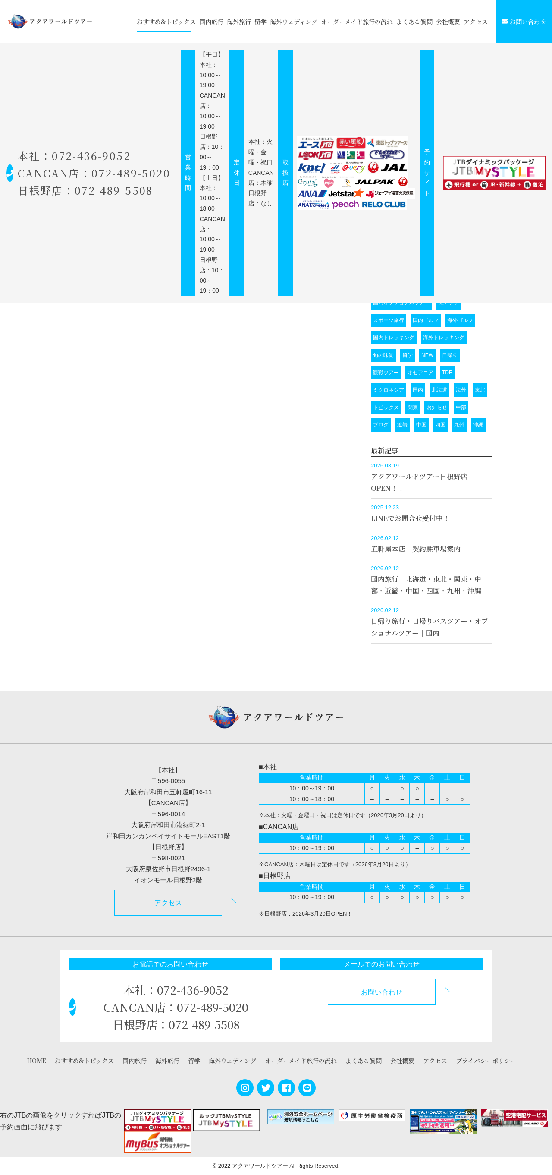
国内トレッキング (393, 338)
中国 (421, 425)
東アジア (449, 303)
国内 (418, 390)
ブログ (381, 425)
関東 (413, 407)
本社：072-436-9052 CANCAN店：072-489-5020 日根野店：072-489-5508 (97, 173)
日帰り (450, 355)
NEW (427, 355)
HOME (36, 1060)
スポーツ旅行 (388, 320)
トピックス (386, 407)
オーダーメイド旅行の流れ (357, 21)
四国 (440, 425)
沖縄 (478, 425)
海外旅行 (239, 21)
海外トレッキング (443, 338)
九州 (459, 425)
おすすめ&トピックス (166, 21)
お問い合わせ (524, 21)
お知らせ (437, 407)
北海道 (439, 390)
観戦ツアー (386, 373)
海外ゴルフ (460, 320)
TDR (447, 373)
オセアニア (420, 373)
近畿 (402, 425)
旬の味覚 (383, 355)
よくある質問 (414, 21)
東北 (480, 390)
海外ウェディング (293, 21)
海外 (461, 390)
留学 (260, 21)
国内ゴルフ (426, 320)
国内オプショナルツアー (401, 303)
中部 (461, 407)
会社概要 (448, 21)
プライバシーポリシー (486, 1060)
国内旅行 (211, 21)
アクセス (476, 21)
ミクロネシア (388, 390)
